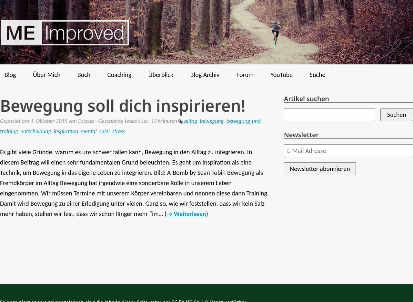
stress (118, 131)
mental (89, 131)
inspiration (66, 131)
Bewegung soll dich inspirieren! (123, 106)
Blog (10, 75)
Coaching (119, 75)
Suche (318, 75)
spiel (104, 131)
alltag (190, 121)
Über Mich (46, 75)
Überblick (161, 75)
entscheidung (36, 131)
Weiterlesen (190, 214)
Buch (83, 75)
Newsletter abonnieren (320, 169)
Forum (245, 75)
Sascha (86, 121)
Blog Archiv (205, 75)
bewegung (212, 121)
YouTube (281, 75)
